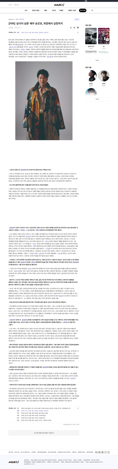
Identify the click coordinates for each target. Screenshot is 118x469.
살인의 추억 (12, 47)
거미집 (22, 49)
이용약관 (74, 452)
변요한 (75, 262)
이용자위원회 (89, 452)
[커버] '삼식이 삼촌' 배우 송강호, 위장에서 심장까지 (34, 32)
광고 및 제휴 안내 (25, 452)
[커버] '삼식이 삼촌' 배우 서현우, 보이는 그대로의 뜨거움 (36, 420)
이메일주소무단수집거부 (64, 452)
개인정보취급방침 (42, 452)
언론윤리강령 (81, 452)
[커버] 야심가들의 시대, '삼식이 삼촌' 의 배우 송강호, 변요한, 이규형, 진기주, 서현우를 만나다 (46, 408)
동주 (34, 244)
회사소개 (17, 452)
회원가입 (16, 4)
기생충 (48, 248)
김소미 (11, 27)
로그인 (10, 4)
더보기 (97, 60)
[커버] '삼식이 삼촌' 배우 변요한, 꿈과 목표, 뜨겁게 (34, 413)
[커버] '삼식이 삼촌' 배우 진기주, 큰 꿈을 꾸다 (33, 418)
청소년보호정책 (52, 452)
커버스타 (21, 19)
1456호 (76, 19)
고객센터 (33, 452)
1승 (28, 230)
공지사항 (11, 452)
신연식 (37, 230)
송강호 (19, 44)
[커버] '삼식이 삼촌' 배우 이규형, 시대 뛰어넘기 (33, 415)
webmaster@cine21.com (96, 462)
